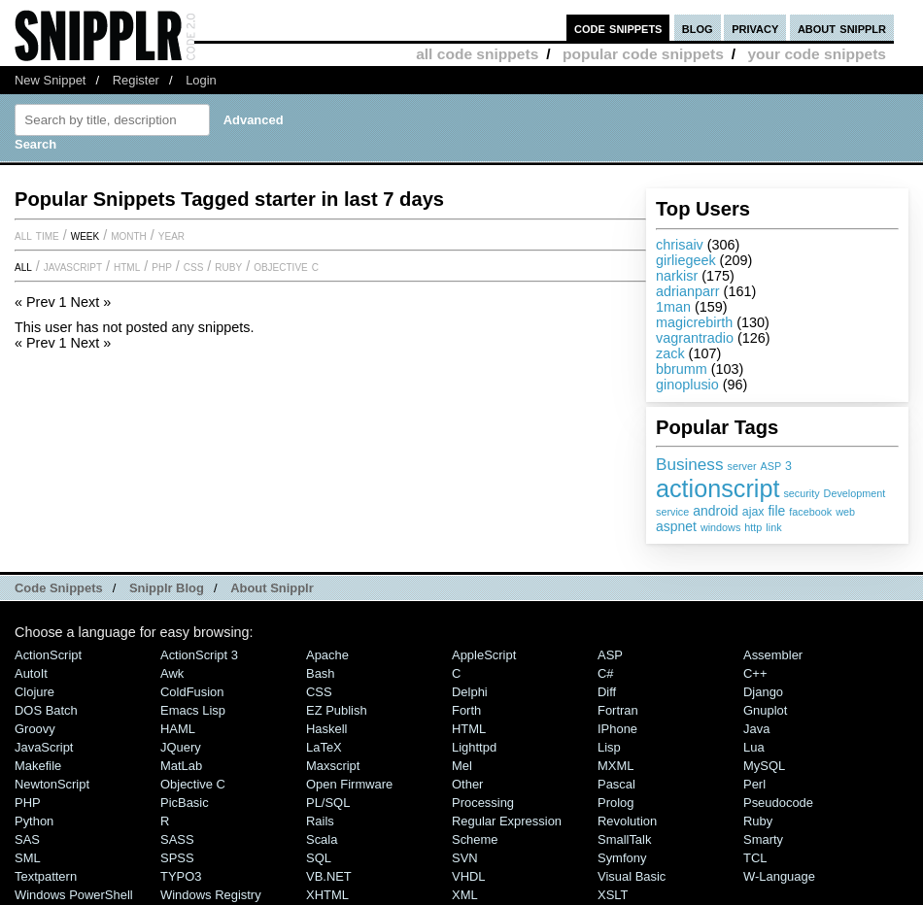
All (23, 266)
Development (855, 493)
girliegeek (686, 260)
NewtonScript (52, 784)
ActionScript (48, 655)
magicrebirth (694, 322)
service (672, 512)
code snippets (618, 27)
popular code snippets (643, 54)
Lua (754, 747)
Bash (320, 673)
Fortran (618, 710)
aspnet (676, 526)
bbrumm (681, 369)
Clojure (34, 692)
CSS (194, 266)
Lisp (609, 747)
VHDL (469, 876)
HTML (127, 266)
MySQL (764, 765)
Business (690, 464)
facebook (810, 512)
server (742, 466)
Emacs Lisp (192, 710)
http (753, 527)
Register (136, 80)
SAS (27, 839)
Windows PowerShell (74, 895)
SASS (177, 839)
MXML (615, 765)
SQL (318, 858)
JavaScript (73, 266)
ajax (753, 512)
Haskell (326, 728)
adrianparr (688, 291)
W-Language (779, 876)
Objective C (286, 266)
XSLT (613, 895)
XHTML (327, 895)
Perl (754, 784)
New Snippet (50, 80)
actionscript (717, 488)
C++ (755, 673)
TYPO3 (180, 876)
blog (697, 27)
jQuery (180, 747)
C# (606, 673)
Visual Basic (632, 876)
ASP (771, 466)
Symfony (622, 858)
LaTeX (324, 747)
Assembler (773, 655)
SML (28, 858)
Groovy (35, 728)
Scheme (475, 839)
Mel (462, 765)
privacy (755, 27)
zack (670, 353)
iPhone (617, 728)
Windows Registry (210, 895)
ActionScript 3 (199, 655)
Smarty (763, 839)
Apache (327, 655)
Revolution (627, 821)
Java (756, 728)
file (776, 511)
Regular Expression (507, 821)
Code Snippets (59, 588)
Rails (320, 821)
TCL (755, 858)
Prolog (615, 802)
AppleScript (484, 655)
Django (763, 692)
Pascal (616, 784)
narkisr (677, 276)
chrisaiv (679, 244)
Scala (321, 839)
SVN (465, 858)
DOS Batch (46, 710)
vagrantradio (695, 338)
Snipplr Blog (166, 588)
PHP (162, 266)
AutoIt (31, 673)
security (801, 493)
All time (37, 235)
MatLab (181, 765)
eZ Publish (336, 710)
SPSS (177, 858)
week (85, 235)
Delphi (470, 692)
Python (34, 821)
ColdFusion (192, 692)
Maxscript (332, 765)
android (715, 511)
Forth (466, 710)
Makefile (38, 765)
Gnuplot (765, 710)
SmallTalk (624, 839)
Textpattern (46, 876)
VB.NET (329, 876)
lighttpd (474, 747)
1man (673, 307)
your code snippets (816, 54)
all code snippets (477, 54)
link (773, 527)
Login (201, 80)
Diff (607, 692)
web (845, 512)
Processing (483, 802)
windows (720, 527)
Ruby (228, 266)
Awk (172, 673)
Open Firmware (349, 784)
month (129, 235)
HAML (177, 728)
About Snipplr (272, 588)
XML (465, 895)
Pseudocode (778, 802)
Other (467, 784)
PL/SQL (328, 802)
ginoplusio (687, 384)
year (171, 235)
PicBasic (184, 802)
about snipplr (842, 27)
